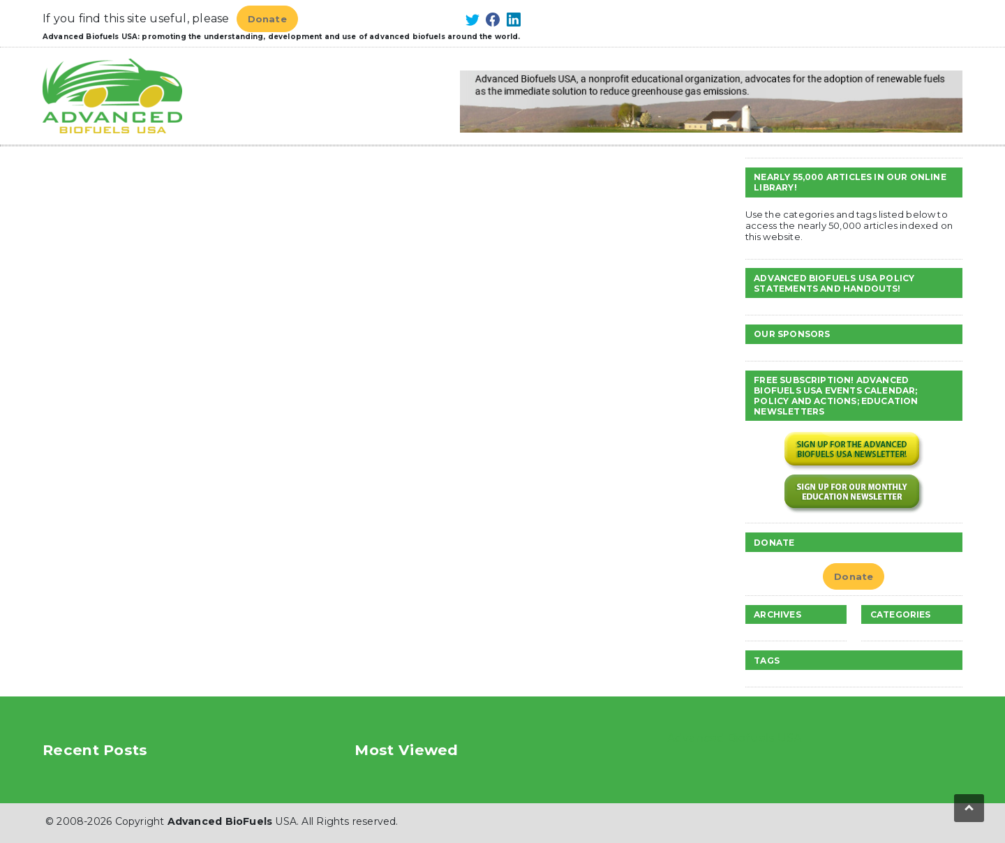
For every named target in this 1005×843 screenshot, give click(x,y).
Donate (267, 18)
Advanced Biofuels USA (734, 738)
